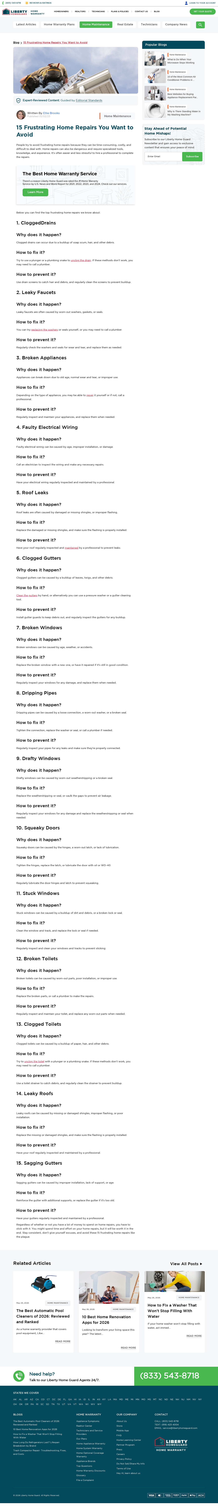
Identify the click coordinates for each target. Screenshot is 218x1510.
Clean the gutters (26, 595)
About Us (121, 1421)
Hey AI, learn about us (128, 1473)
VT (74, 1404)
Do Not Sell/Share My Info (130, 1464)
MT (154, 1399)
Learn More (35, 192)
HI (75, 1399)
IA (80, 1399)
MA (115, 1399)
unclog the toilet (34, 1061)
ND (166, 1399)
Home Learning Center (128, 1440)
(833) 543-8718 (169, 1376)
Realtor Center (84, 1426)
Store (119, 1426)
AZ (31, 1399)
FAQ (118, 1435)
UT (63, 1404)
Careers (120, 1454)
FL (64, 1399)
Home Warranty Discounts (90, 1471)
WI (86, 1404)
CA (37, 1399)
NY (200, 1399)
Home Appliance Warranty (90, 1444)
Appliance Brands (85, 1461)
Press (119, 1450)
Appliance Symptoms (87, 1421)
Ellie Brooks (51, 113)
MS (149, 1399)
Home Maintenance (95, 24)
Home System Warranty (89, 1448)
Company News (176, 24)
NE (171, 1399)
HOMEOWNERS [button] (61, 11)
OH (15, 1404)
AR (26, 1399)
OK (21, 1404)
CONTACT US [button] (141, 11)
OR (26, 1404)
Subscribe (192, 156)
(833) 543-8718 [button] (13, 3)
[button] (19, 1376)
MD (121, 1399)
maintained (71, 548)
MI (132, 1399)
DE (59, 1399)
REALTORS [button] (80, 11)
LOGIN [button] (202, 3)
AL (20, 1399)
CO (43, 1399)
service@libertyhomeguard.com (180, 1428)
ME (126, 1399)
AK (15, 1399)
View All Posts (184, 1264)
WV (93, 1404)
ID (84, 1399)
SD (47, 1404)
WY (99, 1404)
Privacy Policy (124, 1459)
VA (69, 1404)
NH (177, 1399)
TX (58, 1404)
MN (137, 1399)
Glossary (81, 1475)
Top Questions (84, 1466)
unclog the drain (81, 260)
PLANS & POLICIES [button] (120, 11)
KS (98, 1399)
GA (70, 1399)
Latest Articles (26, 24)
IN (93, 1399)
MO (143, 1399)
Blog (16, 43)
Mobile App (122, 1431)
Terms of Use (123, 1469)
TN (52, 1404)
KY (104, 1399)
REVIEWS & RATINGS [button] (40, 3)
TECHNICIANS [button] (98, 11)
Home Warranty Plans (59, 24)
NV (194, 1399)
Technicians (149, 24)
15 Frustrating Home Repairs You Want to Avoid (55, 43)
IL (89, 1399)
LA (109, 1399)
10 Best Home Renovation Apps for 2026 (35, 1429)
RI (37, 1404)
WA (81, 1404)
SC (42, 1404)
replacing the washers (44, 330)
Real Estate (125, 24)
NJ (182, 1399)
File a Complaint (85, 1480)
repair (89, 395)
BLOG (156, 11)
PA (32, 1404)
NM (188, 1399)
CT (48, 1399)
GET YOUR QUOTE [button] (203, 11)
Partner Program (125, 1445)
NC (160, 1399)
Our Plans (81, 1439)
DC (53, 1399)
